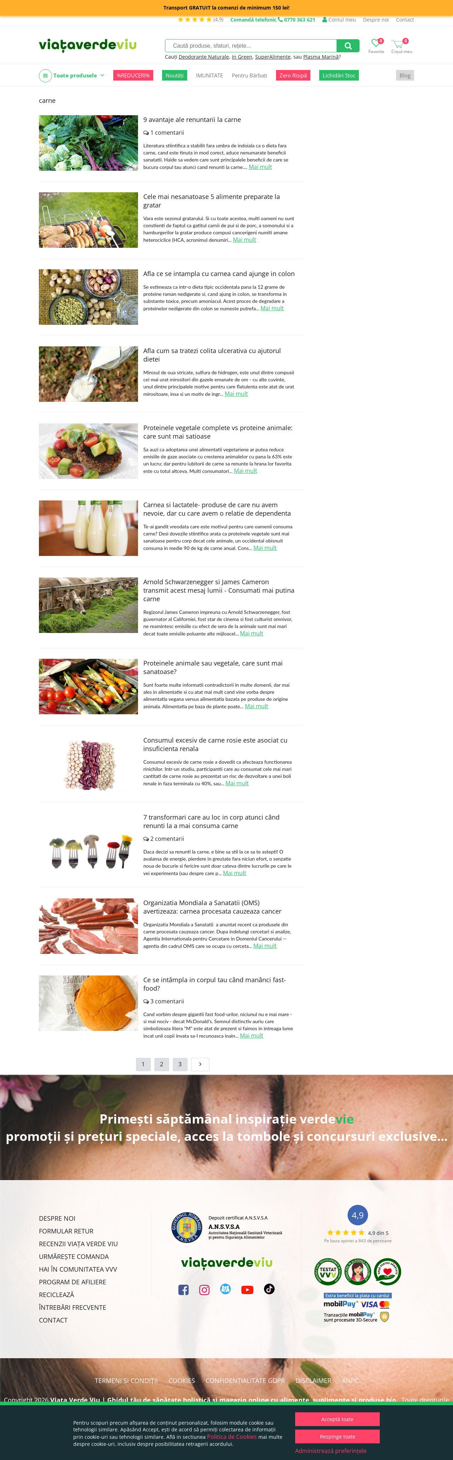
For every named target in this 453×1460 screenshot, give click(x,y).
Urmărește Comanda (74, 1256)
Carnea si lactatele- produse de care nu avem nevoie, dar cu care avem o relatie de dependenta (217, 508)
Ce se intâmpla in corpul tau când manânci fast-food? (214, 983)
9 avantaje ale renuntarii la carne (192, 119)
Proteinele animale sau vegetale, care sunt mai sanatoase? (213, 667)
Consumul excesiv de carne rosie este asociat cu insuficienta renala (215, 744)
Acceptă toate (337, 1419)
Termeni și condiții (126, 1380)
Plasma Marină (321, 56)
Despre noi (376, 19)
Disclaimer (313, 1380)
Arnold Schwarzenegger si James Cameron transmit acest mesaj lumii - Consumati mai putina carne (218, 590)
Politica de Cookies (232, 1437)
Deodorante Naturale (204, 56)
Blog (405, 75)
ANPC (350, 1380)
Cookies (181, 1380)
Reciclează (56, 1294)
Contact (405, 19)
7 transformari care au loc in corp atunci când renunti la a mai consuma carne (211, 821)
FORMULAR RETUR (66, 1231)
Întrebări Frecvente (72, 1307)
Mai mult (260, 167)
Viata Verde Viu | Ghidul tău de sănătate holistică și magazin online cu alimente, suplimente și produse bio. (224, 1400)
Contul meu (339, 19)
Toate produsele (71, 75)
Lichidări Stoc (339, 75)
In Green (242, 56)
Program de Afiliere (72, 1282)
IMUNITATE (209, 75)
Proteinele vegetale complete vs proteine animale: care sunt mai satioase (218, 431)
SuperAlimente (273, 56)
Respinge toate (337, 1436)
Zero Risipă (293, 75)
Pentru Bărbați (249, 75)
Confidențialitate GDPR (245, 1380)
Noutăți (175, 75)
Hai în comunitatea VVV (78, 1269)
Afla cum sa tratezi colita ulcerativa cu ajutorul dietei (212, 354)
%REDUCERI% (133, 75)
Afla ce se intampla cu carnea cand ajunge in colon (219, 273)
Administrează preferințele (331, 1451)
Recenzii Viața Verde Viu (78, 1243)
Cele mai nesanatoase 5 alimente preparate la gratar (211, 200)
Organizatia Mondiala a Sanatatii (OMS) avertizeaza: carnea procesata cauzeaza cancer (212, 906)
